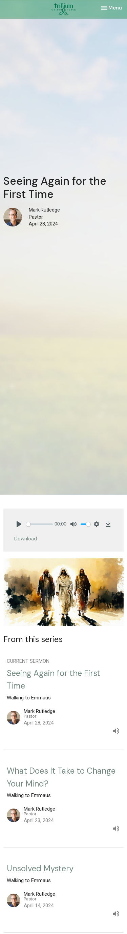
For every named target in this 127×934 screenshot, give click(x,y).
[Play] (19, 524)
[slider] (39, 524)
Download (25, 538)
